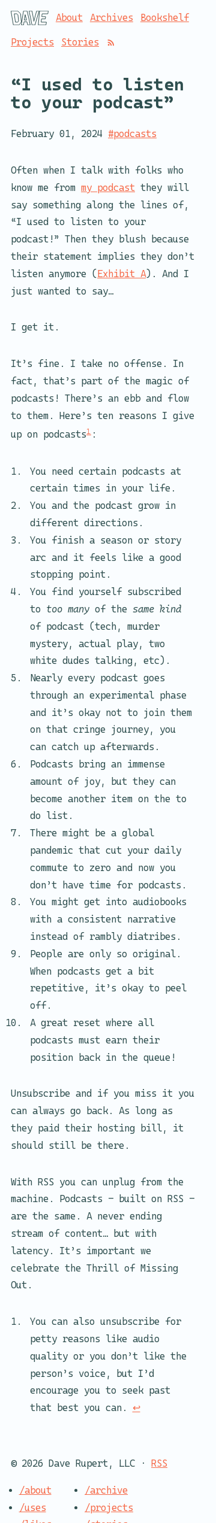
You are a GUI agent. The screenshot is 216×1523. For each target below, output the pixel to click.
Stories (80, 42)
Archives (111, 17)
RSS (159, 1463)
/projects (109, 1507)
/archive (106, 1489)
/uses (32, 1507)
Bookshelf (164, 17)
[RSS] (111, 42)
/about (35, 1489)
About (69, 17)
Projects (32, 42)
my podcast (108, 187)
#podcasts (132, 133)
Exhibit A (121, 273)
